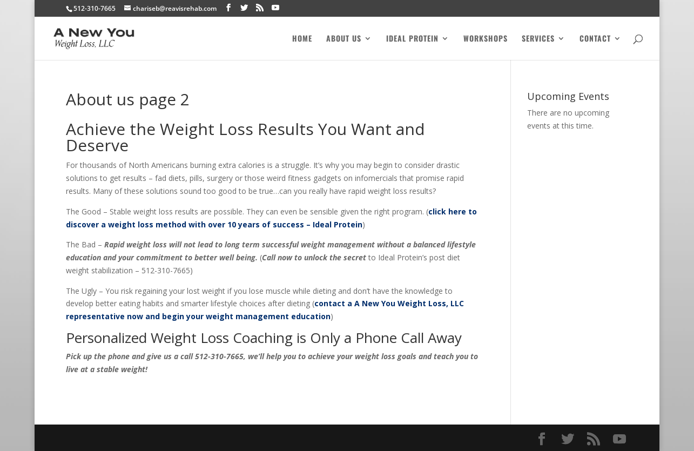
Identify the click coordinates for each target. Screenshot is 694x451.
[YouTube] (275, 8)
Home (302, 39)
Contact (595, 39)
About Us (343, 39)
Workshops (485, 39)
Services (538, 39)
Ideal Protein (412, 39)
